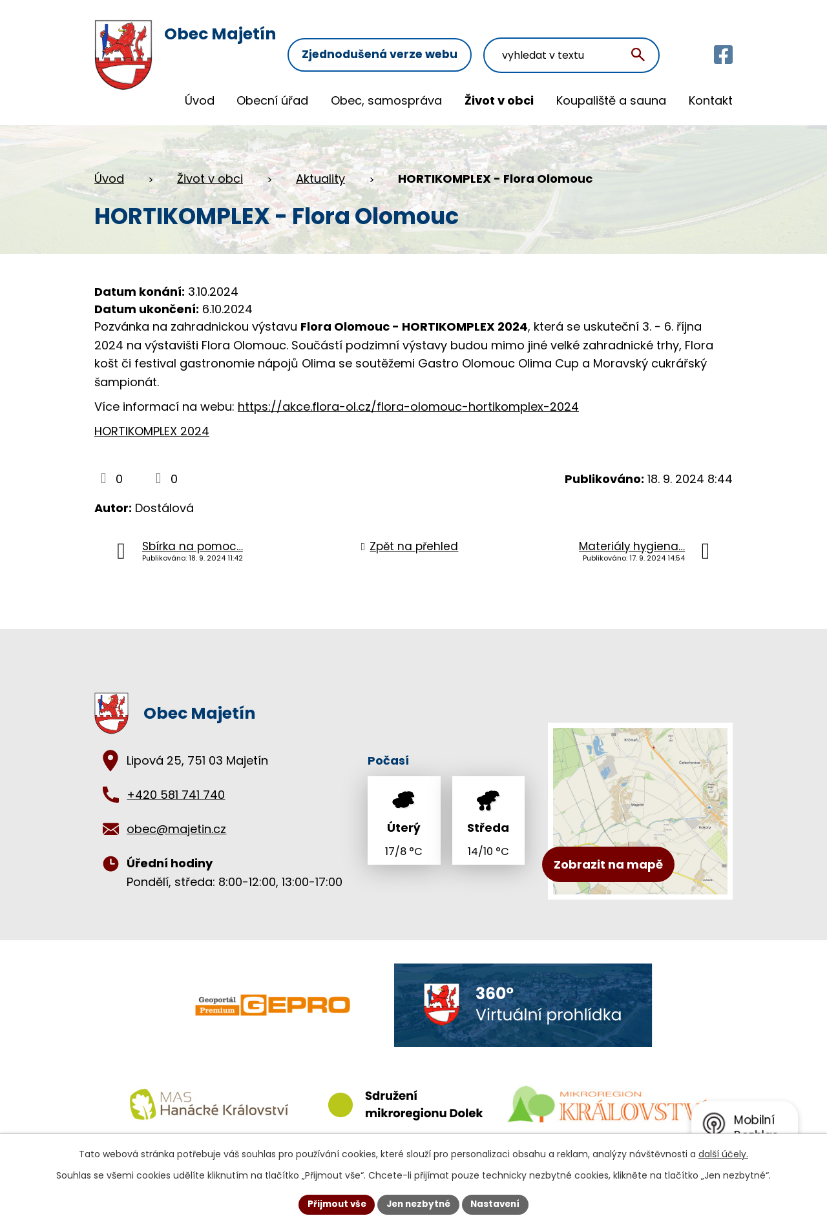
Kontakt (711, 100)
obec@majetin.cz (176, 829)
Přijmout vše (333, 1203)
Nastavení (499, 1203)
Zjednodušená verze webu (397, 37)
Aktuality (320, 178)
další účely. (723, 1153)
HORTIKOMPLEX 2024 (151, 431)
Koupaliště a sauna (611, 100)
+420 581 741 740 (176, 795)
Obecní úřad (272, 100)
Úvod (200, 100)
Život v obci (499, 100)
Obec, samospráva (386, 100)
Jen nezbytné (418, 1203)
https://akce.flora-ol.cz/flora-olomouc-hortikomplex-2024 (408, 406)
